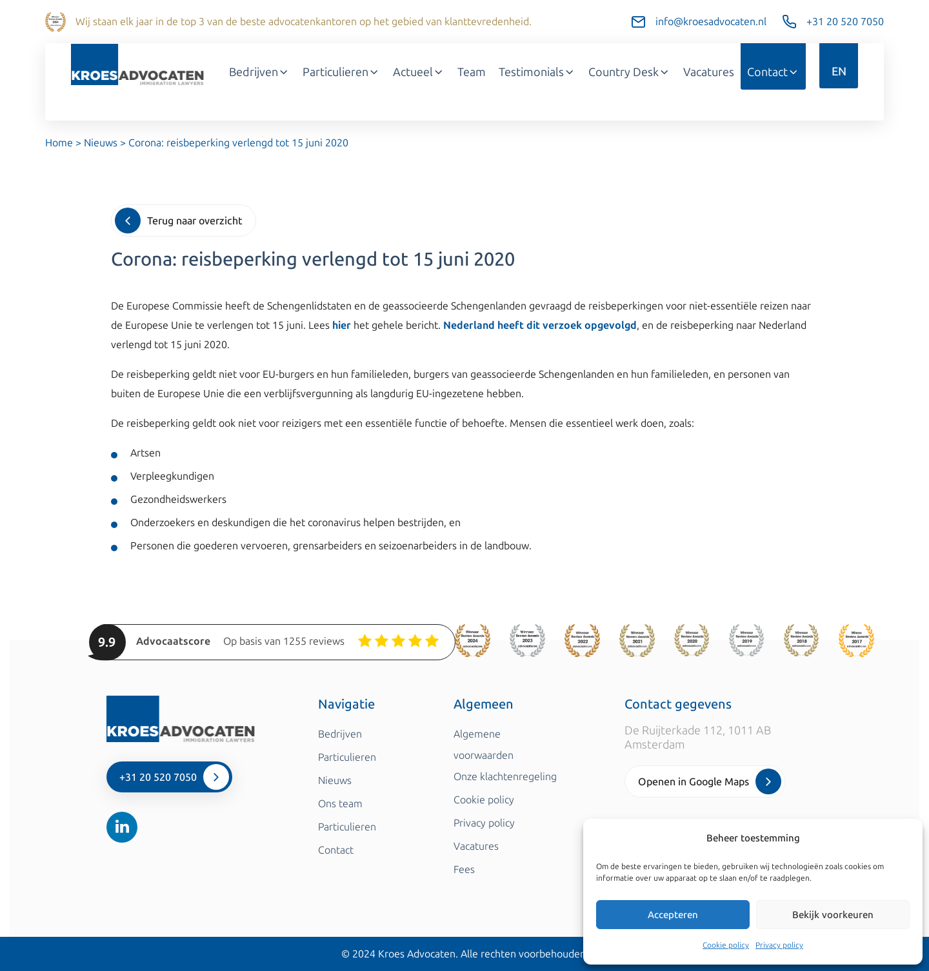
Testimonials (537, 72)
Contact (773, 72)
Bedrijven (259, 72)
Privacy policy (779, 945)
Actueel (419, 72)
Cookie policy (726, 945)
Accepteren (673, 915)
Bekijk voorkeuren (833, 915)
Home (59, 143)
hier (341, 325)
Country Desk (629, 72)
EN (839, 71)
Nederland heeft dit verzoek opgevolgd (540, 325)
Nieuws (100, 143)
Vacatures (708, 72)
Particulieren (341, 72)
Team (471, 72)
